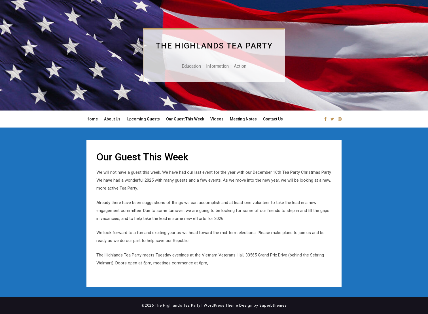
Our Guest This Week (185, 119)
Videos (217, 119)
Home (92, 119)
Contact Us (273, 119)
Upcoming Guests (143, 119)
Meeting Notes (243, 119)
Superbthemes (273, 305)
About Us (112, 119)
